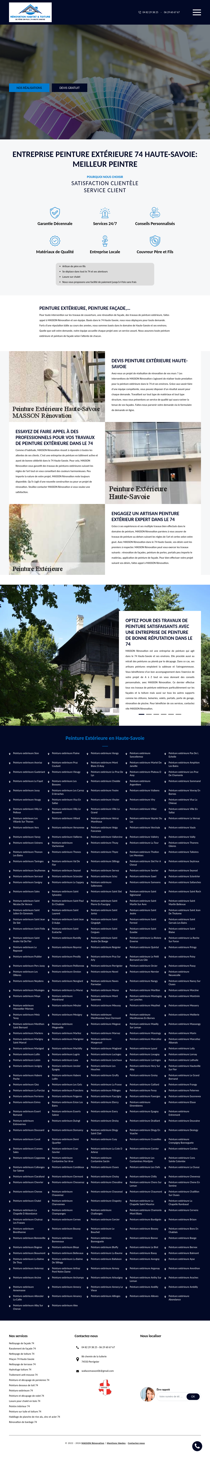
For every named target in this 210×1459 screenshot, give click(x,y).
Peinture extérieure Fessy (143, 1090)
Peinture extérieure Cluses (105, 1167)
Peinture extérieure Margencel (101, 1041)
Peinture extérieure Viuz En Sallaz (66, 801)
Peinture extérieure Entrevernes (23, 1122)
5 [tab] (171, 714)
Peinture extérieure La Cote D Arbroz (106, 1150)
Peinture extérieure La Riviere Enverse (145, 939)
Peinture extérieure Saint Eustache (65, 930)
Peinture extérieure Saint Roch (185, 891)
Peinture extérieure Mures (105, 990)
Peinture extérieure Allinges (105, 1296)
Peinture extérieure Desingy (183, 1130)
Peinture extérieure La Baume (106, 1253)
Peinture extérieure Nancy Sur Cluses (184, 982)
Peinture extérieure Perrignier (107, 965)
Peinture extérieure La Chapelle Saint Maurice (142, 1202)
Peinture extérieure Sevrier (144, 870)
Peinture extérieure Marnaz (105, 1033)
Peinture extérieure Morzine (184, 990)
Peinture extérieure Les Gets (67, 1084)
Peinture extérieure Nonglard (67, 981)
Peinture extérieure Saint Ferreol (143, 921)
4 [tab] (164, 714)
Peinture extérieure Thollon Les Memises (144, 853)
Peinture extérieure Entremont (179, 1113)
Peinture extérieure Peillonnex (68, 965)
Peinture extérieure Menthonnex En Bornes (142, 1016)
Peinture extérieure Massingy (145, 1033)
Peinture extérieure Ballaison (106, 1259)
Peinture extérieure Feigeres (67, 1096)
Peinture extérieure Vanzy (27, 836)
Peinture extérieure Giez (26, 1084)
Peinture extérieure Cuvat (26, 1139)
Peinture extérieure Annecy (66, 1286)
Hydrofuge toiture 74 (20, 1369)
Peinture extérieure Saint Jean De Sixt (29, 921)
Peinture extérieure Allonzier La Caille (28, 1298)
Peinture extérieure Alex (65, 1305)
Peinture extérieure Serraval (28, 876)
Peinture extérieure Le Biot (144, 1247)
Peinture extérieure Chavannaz (62, 1193)
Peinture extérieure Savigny (27, 882)
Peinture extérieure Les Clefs (145, 1167)
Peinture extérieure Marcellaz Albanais (184, 1041)
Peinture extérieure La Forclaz (29, 1090)
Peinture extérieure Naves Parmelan (104, 982)
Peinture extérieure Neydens (28, 981)
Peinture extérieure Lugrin (66, 1054)
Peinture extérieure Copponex (29, 1157)
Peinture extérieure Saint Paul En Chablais (68, 902)
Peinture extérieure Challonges (101, 1212)
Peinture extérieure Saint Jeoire (143, 912)
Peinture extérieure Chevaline (106, 1182)
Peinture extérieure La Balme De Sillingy (67, 1260)
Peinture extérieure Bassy (143, 1253)
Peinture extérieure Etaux (182, 1102)
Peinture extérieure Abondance (179, 1298)
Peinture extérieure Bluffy (104, 1247)
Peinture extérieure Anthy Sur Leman (145, 1279)
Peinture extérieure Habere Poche (27, 1077)
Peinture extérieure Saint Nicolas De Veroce (26, 902)
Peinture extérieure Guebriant (29, 771)
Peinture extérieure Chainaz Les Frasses (28, 1221)
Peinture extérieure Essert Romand (27, 1113)
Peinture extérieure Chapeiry (106, 1200)
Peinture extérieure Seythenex (29, 870)
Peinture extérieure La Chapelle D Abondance (25, 1212)
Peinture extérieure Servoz (105, 870)
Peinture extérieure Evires (27, 1102)
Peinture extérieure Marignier (68, 1039)
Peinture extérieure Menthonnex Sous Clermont (106, 1016)
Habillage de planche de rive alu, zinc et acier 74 (34, 1416)
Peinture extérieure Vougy (27, 799)
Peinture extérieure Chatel (27, 1200)
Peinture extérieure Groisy (144, 1075)
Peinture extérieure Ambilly (183, 1286)
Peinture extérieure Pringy (183, 947)
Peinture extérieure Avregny (144, 1259)
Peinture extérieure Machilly (67, 1048)
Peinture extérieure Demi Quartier (65, 1141)
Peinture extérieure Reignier (106, 947)
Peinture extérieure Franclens (67, 1090)
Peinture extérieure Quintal (144, 947)
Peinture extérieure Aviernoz (28, 1268)
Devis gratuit (69, 88)
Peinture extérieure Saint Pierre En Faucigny (104, 902)
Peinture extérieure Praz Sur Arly (106, 958)
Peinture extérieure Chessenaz (68, 1182)
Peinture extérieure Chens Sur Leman (145, 1184)
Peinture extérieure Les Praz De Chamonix (183, 773)
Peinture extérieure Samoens (145, 882)
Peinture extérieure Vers (26, 827)
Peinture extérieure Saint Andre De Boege (104, 939)
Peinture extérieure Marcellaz (145, 1039)
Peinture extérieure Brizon (183, 1219)
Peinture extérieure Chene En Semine (184, 1184)
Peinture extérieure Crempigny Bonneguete (181, 1141)
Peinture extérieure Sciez (104, 876)
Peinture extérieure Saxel (143, 876)
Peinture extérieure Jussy (26, 790)
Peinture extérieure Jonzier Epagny (66, 1067)
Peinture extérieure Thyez (104, 851)
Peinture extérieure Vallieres (67, 836)
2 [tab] (149, 714)
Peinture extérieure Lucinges (106, 1054)
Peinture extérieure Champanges (62, 1212)
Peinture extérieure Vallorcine (107, 836)
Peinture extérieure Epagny (144, 1111)
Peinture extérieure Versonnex (68, 827)
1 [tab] (141, 714)
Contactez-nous (136, 1443)
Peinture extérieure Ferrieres (28, 1096)
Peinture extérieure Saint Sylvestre (65, 893)
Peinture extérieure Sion (26, 753)
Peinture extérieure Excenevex (185, 1096)
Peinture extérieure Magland (106, 1048)
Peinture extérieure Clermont (67, 1176)
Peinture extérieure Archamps (68, 1277)
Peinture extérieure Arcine (27, 1277)
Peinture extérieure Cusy (104, 1139)
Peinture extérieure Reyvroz (67, 947)
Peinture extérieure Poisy (182, 956)
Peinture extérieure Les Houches (103, 1067)
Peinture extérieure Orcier (144, 965)
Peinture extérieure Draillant (145, 1120)
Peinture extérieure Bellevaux (67, 1253)
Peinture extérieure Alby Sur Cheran (28, 1307)
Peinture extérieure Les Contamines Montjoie (142, 1159)
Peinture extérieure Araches (183, 1277)
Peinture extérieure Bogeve (27, 1247)
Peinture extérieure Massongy (184, 1024)
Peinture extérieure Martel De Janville (146, 764)
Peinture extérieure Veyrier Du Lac (146, 820)
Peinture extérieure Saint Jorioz (104, 912)
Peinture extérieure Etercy (105, 1102)
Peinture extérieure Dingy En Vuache (145, 1132)
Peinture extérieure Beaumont (29, 1253)
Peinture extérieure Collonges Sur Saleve (29, 1169)
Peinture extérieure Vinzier (105, 799)
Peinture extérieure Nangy (144, 981)
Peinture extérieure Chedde (105, 781)
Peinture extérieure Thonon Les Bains (27, 853)
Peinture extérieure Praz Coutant (65, 764)
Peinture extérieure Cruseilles (145, 1139)
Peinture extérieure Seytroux (184, 861)
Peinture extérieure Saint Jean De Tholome (184, 912)
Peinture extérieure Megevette (62, 1025)
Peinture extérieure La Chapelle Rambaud (180, 1202)
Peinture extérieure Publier (27, 956)
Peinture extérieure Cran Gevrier (65, 1150)
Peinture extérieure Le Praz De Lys (107, 773)
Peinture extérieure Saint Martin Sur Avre (143, 902)
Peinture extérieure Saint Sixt (106, 891)
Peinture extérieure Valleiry (144, 836)
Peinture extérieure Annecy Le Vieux (107, 1288)
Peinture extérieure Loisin (26, 1060)
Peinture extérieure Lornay (183, 1054)
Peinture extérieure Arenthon (184, 1268)
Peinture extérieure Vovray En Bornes (184, 792)
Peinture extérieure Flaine (66, 753)
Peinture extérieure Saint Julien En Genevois (26, 912)
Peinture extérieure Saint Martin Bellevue (182, 902)
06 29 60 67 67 (172, 12)
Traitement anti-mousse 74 (23, 1374)
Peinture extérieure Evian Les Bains (67, 1104)
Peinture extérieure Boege (182, 1238)
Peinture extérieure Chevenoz (184, 1176)
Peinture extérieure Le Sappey (68, 882)
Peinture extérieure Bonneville (29, 1238)
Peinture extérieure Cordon (183, 1148)
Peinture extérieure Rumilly (66, 937)
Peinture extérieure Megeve (106, 1024)
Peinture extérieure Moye (26, 996)
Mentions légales (116, 1443)
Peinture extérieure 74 (21, 1390)
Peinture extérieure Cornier (144, 1148)
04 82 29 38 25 (150, 12)
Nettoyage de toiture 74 (21, 1353)
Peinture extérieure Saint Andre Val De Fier (26, 939)
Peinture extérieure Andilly (144, 1286)
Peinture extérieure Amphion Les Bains (184, 764)
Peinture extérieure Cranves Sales (28, 1150)
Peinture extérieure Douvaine (184, 1120)
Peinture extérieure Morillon (145, 990)
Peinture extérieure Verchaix (145, 827)
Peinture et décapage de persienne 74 (29, 1380)
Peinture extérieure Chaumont (146, 1191)
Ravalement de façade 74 (22, 1348)
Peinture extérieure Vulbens (144, 790)
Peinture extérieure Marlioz (66, 1033)
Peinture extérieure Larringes (145, 1060)
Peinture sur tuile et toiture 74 (25, 1411)
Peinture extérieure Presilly (66, 956)
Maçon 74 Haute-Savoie (21, 1359)
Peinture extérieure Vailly (182, 836)
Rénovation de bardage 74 (23, 1422)
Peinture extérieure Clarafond (28, 1176)
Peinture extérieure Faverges (145, 1096)
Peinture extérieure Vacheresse (62, 844)
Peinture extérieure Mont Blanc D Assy (104, 764)
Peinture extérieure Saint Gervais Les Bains (182, 921)
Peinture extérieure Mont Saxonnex (104, 998)
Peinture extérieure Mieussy (106, 1005)
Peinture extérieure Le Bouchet (103, 1230)
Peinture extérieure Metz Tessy (26, 1016)
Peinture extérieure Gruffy (105, 1075)
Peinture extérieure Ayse (182, 1259)
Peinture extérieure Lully (182, 1048)
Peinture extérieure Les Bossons (64, 783)
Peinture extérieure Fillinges (106, 1090)
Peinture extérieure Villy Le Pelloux (27, 810)
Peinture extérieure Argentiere (140, 783)
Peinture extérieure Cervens (183, 1210)
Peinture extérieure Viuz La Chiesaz (183, 801)
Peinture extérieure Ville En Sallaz (183, 810)
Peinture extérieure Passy (182, 965)
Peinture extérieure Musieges (28, 990)
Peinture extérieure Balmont (184, 1253)
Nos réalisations (29, 88)
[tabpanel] (160, 665)
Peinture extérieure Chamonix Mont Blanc (146, 1212)
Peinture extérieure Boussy (66, 1228)
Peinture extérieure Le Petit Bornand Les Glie (144, 958)
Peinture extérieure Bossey (144, 1228)
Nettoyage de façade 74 (21, 1343)
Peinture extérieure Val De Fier (66, 863)
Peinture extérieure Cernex (66, 1219)
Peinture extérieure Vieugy (66, 771)
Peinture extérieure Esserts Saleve (66, 1113)
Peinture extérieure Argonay (145, 1268)
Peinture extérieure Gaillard (144, 1084)
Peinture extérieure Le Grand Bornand (184, 1077)
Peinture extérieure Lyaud (143, 1048)
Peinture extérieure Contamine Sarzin (101, 1159)
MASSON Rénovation (92, 1443)
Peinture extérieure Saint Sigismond (143, 893)
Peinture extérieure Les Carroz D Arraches (68, 792)
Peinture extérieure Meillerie (184, 1014)
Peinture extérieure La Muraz (67, 990)
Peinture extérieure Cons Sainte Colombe (182, 1159)
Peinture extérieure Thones (66, 851)
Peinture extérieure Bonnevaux (62, 1239)
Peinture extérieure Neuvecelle (179, 973)
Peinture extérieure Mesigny (67, 1014)
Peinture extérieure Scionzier (67, 876)
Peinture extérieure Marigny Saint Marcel (28, 1041)
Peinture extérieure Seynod (183, 870)
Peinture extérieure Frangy (183, 1084)
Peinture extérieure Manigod (28, 1048)
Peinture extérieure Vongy (105, 753)
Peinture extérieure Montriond (62, 998)
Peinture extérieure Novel (104, 971)
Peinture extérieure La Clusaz (184, 1167)
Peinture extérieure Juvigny (27, 1066)
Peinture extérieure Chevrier (28, 1182)
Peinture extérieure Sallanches (185, 882)
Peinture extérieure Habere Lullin (66, 1077)
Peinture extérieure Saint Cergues (104, 930)
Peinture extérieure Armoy (105, 1268)
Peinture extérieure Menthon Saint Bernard (28, 1025)
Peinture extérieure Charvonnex (62, 1202)
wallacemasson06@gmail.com (98, 1370)
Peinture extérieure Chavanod (107, 1191)
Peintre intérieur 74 (19, 1406)
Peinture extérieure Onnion (66, 971)
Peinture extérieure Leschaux (106, 1060)
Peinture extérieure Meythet (145, 1005)
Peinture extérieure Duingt (66, 1120)
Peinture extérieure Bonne (144, 1238)
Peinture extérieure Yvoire (105, 790)
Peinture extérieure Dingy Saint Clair (104, 1132)
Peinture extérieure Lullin (26, 1054)
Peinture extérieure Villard (66, 818)
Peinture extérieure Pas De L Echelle (184, 755)
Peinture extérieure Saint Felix (29, 928)
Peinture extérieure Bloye (65, 1247)
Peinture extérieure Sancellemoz (140, 755)
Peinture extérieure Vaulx (182, 827)
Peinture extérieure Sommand (185, 781)
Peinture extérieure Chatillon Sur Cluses (184, 1193)
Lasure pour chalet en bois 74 (24, 1401)
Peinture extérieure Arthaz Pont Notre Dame (66, 1270)
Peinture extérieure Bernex (183, 1247)
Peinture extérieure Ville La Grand (105, 810)
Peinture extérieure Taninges (28, 861)
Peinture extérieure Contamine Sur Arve (62, 1159)
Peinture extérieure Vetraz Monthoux (105, 820)
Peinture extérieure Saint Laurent (65, 912)
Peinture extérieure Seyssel (66, 870)
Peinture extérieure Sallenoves (101, 884)
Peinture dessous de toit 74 (23, 1385)
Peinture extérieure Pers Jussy (29, 965)
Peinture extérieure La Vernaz (184, 818)
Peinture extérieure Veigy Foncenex (104, 829)
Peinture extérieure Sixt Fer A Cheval (145, 863)
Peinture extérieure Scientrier (184, 876)
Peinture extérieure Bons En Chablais (183, 1230)
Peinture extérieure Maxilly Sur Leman (144, 1025)
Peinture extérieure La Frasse (106, 1084)
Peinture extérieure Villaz (143, 809)
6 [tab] (178, 714)
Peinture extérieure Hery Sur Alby (145, 1067)
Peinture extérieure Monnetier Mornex (23, 1007)
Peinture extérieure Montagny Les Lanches (146, 998)
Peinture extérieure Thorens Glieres (184, 844)
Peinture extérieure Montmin (184, 996)
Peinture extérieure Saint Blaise (182, 930)
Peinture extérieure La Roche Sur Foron (184, 939)
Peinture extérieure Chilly (143, 1176)
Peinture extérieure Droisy (105, 1120)
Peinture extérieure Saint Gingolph (104, 921)
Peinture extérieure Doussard (28, 1130)
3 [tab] (156, 714)
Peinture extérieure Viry (142, 799)
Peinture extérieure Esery (104, 1111)
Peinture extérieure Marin (182, 1033)
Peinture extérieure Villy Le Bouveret (66, 810)
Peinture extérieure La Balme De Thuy (28, 1260)
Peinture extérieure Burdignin (145, 1219)
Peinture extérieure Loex (65, 1060)
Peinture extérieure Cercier (105, 1219)
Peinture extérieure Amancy (67, 1296)
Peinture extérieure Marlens (28, 1033)
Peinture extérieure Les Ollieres (25, 973)
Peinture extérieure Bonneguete (101, 1239)
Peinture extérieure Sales (26, 891)
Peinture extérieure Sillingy (105, 861)
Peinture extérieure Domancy (67, 1130)
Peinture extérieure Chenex (27, 1191)
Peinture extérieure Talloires (184, 851)
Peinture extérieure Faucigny (106, 1096)
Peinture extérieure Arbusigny (107, 1277)
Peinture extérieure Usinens (28, 842)
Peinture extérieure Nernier (144, 971)
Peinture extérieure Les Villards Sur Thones (25, 820)
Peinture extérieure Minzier (66, 1005)
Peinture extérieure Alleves (144, 1296)
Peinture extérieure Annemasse (23, 1288)
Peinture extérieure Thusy (104, 842)
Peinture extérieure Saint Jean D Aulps (68, 921)
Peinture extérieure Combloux (68, 1167)
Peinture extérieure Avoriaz (27, 762)
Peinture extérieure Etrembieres (140, 1104)
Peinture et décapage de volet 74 (26, 1395)
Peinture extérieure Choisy (105, 1176)
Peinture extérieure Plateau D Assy (145, 773)
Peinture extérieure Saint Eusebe (143, 930)
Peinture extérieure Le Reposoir (25, 949)
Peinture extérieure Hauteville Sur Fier (184, 1067)
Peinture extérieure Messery (184, 1005)
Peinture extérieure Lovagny (145, 1054)
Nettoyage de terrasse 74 (22, 1364)
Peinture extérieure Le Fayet (28, 781)
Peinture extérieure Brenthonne (23, 1230)
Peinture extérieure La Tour (144, 842)
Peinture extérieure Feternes (184, 1090)
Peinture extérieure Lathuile (183, 1060)
